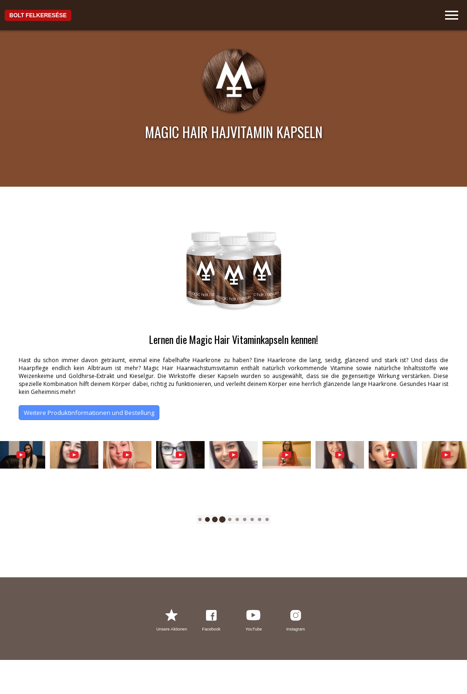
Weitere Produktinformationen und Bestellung (89, 412)
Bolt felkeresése (38, 15)
